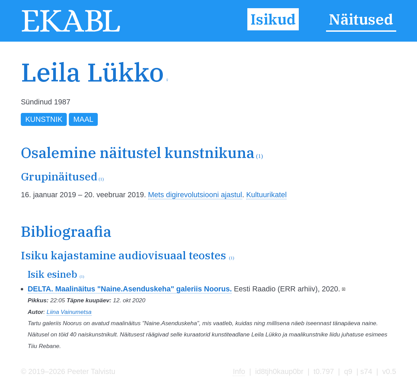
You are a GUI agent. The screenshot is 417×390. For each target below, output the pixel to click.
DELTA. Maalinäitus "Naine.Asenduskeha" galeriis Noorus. (130, 289)
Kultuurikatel (266, 194)
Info (239, 371)
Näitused (361, 19)
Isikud (273, 19)
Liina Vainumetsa (69, 311)
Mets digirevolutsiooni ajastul (195, 194)
